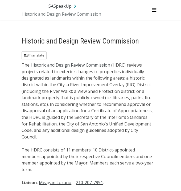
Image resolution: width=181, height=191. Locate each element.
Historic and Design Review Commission (70, 65)
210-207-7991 (89, 182)
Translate (34, 55)
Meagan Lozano (55, 182)
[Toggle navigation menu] (154, 10)
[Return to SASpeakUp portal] (62, 6)
